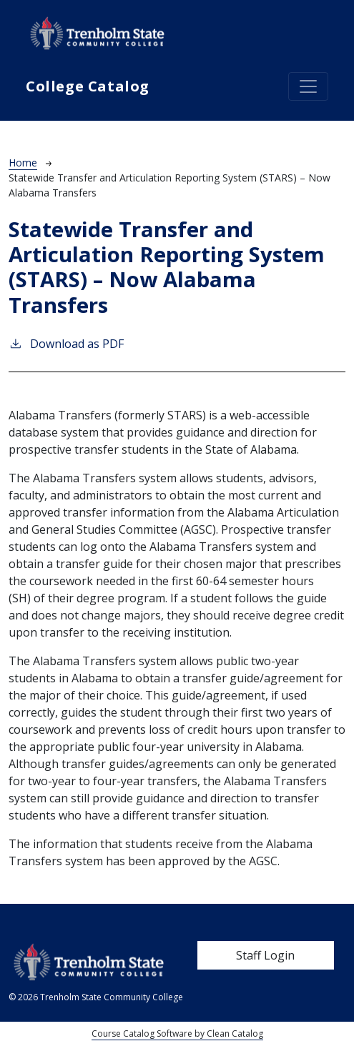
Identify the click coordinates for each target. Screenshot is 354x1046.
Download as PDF (66, 343)
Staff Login (265, 955)
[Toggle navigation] (308, 86)
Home (23, 162)
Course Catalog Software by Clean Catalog (177, 1033)
